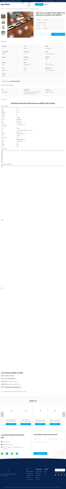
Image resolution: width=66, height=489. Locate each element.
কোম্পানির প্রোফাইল (39, 471)
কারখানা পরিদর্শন (38, 473)
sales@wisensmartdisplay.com (8, 444)
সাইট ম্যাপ (37, 477)
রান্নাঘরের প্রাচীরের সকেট (14, 391)
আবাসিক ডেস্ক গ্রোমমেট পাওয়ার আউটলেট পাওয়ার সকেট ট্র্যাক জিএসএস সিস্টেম (54, 421)
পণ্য (19, 2)
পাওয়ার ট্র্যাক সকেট (6, 391)
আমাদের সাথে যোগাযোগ (38, 479)
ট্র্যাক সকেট (8, 8)
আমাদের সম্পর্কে (22, 3)
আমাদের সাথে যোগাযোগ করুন (29, 4)
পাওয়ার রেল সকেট (22, 391)
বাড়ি (16, 2)
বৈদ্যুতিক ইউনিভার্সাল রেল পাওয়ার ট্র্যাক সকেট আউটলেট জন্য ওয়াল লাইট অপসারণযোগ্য (40, 421)
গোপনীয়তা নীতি (7, 487)
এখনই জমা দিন (40, 453)
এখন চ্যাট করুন (39, 4)
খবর (45, 473)
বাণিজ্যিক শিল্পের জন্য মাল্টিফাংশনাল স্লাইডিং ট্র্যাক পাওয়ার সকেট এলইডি (25, 421)
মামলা (45, 471)
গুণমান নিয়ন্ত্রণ (38, 475)
